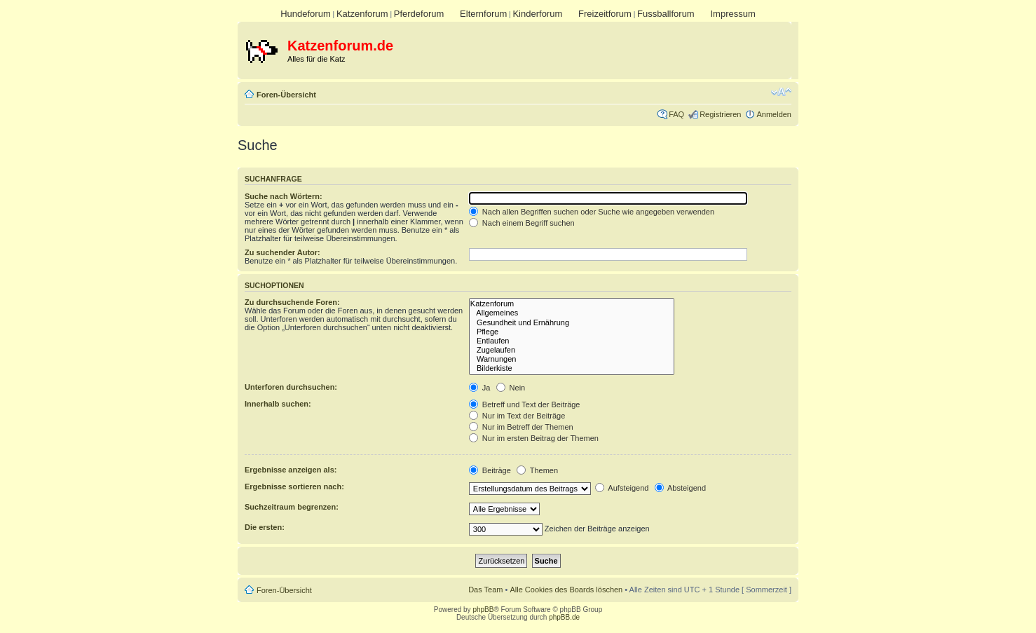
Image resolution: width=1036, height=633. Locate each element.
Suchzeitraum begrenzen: (292, 507)
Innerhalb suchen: (278, 404)
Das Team (485, 589)
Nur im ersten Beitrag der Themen (534, 438)
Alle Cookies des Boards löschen (566, 589)
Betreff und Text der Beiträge (524, 404)
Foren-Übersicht (286, 94)
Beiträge (490, 470)
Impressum (732, 13)
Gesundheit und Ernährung (571, 322)
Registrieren (720, 114)
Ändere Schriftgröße (781, 92)
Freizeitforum (605, 13)
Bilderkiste (571, 368)
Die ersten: (265, 527)
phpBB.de (564, 617)
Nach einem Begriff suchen (522, 223)
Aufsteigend (622, 488)
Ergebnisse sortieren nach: (294, 486)
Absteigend (681, 488)
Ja (480, 387)
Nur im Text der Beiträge (517, 415)
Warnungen (571, 359)
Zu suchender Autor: (282, 252)
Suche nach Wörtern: (283, 196)
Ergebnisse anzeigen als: (290, 469)
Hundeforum (305, 13)
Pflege (571, 331)
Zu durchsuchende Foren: (292, 302)
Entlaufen (571, 341)
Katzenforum (362, 13)
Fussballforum (666, 13)
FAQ (676, 114)
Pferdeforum (419, 13)
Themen (537, 470)
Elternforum (483, 13)
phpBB (482, 609)
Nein (511, 387)
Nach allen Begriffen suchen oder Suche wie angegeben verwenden (591, 211)
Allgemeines (571, 313)
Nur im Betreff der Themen (521, 427)
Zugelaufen (571, 350)
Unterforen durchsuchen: (291, 387)
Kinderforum (537, 13)
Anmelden (773, 114)
